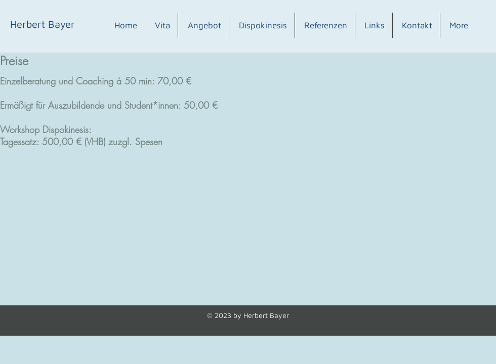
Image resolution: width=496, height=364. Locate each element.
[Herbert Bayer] (42, 24)
